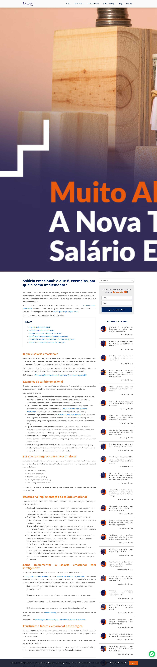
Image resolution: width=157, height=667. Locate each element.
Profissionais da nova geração (69, 415)
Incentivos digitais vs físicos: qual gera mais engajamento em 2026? (121, 445)
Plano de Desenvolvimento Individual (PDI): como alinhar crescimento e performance (121, 418)
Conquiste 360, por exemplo (37, 576)
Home (69, 4)
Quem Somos (78, 4)
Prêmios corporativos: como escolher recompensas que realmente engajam (121, 622)
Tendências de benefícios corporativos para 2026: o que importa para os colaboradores (121, 537)
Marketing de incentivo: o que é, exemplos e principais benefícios (60, 619)
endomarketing (50, 612)
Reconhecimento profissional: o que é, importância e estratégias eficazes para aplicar (121, 564)
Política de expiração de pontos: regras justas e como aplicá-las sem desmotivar (121, 578)
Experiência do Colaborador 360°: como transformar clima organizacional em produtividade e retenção (121, 460)
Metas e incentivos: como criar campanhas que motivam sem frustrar (121, 389)
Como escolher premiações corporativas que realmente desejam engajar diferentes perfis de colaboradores (121, 373)
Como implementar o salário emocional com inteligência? (52, 339)
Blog (120, 4)
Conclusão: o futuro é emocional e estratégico (47, 342)
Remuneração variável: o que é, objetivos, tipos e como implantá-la (60, 375)
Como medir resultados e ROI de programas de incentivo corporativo (121, 635)
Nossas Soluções (93, 4)
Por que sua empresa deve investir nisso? (45, 333)
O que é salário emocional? (39, 327)
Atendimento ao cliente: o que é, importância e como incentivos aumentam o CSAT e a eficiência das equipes (121, 493)
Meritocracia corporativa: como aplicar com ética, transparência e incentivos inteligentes (121, 508)
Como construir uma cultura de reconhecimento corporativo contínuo (121, 607)
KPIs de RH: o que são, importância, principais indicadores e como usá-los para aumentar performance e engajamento (121, 476)
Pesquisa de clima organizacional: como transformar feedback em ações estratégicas (121, 432)
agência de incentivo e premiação (71, 576)
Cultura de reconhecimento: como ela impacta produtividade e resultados (121, 343)
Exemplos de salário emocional (41, 330)
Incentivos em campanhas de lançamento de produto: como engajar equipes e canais (121, 329)
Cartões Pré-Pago (109, 4)
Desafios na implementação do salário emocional (48, 336)
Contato (129, 4)
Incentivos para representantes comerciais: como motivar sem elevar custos (121, 358)
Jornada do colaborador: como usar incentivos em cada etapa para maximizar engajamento (121, 523)
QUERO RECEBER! (117, 309)
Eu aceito (133, 663)
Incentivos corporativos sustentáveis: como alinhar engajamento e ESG (121, 593)
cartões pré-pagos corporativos (65, 311)
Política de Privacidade (118, 663)
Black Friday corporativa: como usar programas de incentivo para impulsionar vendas (121, 648)
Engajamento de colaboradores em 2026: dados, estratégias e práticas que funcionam (121, 403)
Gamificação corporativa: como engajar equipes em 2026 (121, 550)
